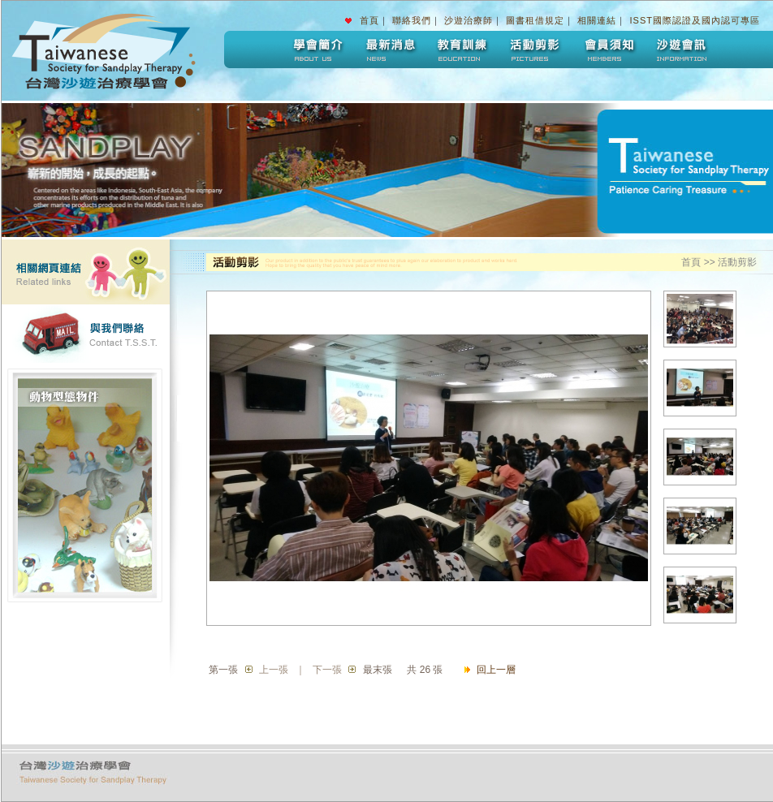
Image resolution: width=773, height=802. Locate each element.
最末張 (377, 669)
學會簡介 (315, 49)
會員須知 (608, 49)
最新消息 (388, 49)
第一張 (223, 669)
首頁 (369, 20)
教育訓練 (462, 49)
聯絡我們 (411, 20)
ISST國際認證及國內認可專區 (695, 20)
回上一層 (496, 669)
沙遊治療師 (468, 20)
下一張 (327, 669)
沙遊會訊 (681, 49)
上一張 (273, 669)
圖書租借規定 (535, 20)
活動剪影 (535, 49)
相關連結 (596, 20)
